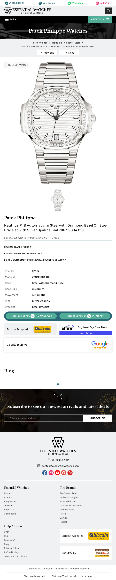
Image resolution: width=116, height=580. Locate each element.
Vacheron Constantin (71, 505)
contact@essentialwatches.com (58, 465)
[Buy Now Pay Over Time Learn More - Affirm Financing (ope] (85, 329)
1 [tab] (58, 384)
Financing (9, 540)
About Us (100, 19)
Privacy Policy (11, 548)
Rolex (63, 513)
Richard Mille (67, 509)
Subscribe (97, 418)
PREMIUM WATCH (17, 64)
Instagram (103, 3)
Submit (108, 11)
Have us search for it (17, 247)
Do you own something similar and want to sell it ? (35, 260)
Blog (6, 544)
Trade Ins (9, 505)
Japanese (86, 576)
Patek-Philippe (67, 501)
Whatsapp (75, 3)
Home (7, 493)
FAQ (6, 535)
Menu (14, 19)
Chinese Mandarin (35, 576)
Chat (6, 531)
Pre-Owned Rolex (69, 493)
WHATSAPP (85, 316)
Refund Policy (11, 552)
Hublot (63, 521)
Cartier (63, 517)
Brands (8, 497)
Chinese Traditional (64, 576)
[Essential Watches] (27, 10)
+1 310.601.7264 (15, 3)
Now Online (46, 3)
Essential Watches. (57, 568)
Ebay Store (10, 501)
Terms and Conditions (15, 556)
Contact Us (10, 513)
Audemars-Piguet (69, 497)
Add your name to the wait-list (23, 253)
